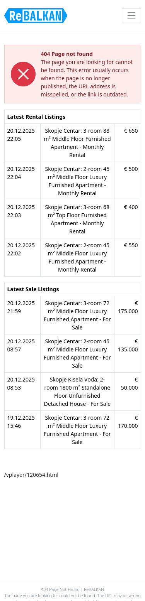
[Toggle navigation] (131, 15)
